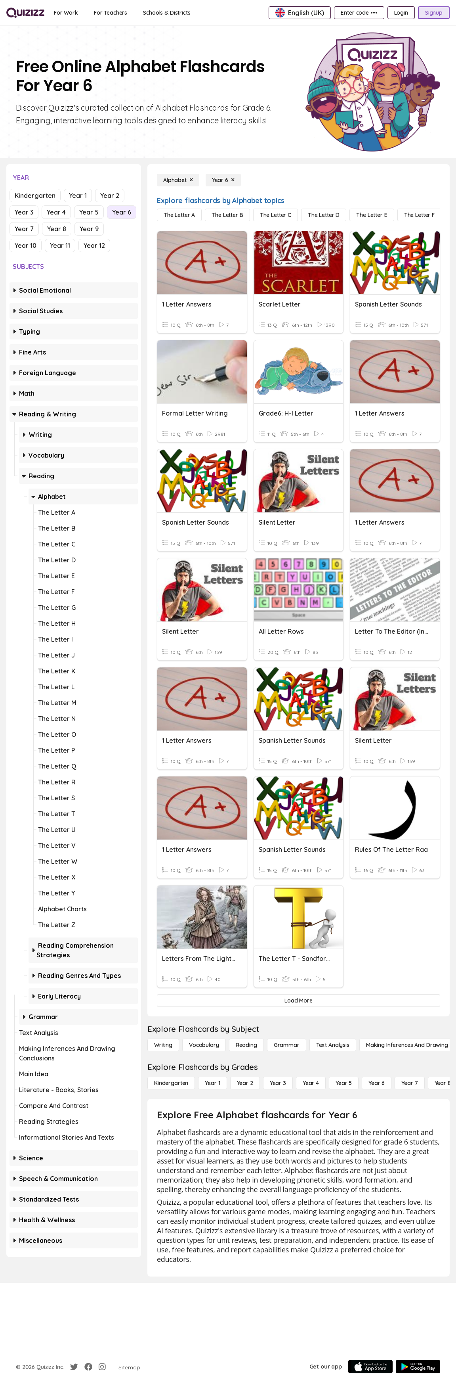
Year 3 (24, 212)
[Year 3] (278, 1083)
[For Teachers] (111, 12)
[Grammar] (286, 1045)
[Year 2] (245, 1083)
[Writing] (163, 1045)
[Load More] (298, 1000)
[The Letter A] (179, 215)
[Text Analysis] (332, 1045)
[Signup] (434, 12)
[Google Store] (418, 1366)
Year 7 (24, 229)
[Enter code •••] (359, 12)
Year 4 (56, 212)
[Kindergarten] (171, 1083)
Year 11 (60, 245)
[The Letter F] (419, 215)
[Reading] (246, 1045)
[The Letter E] (371, 215)
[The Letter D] (323, 215)
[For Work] (66, 12)
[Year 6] (223, 180)
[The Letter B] (227, 215)
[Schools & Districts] (167, 12)
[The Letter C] (275, 215)
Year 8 (56, 229)
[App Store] (370, 1366)
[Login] (401, 12)
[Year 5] (344, 1083)
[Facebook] (88, 1367)
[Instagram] (102, 1367)
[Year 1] (212, 1083)
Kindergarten (35, 195)
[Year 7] (409, 1083)
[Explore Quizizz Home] (25, 13)
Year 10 (25, 245)
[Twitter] (74, 1367)
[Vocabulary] (204, 1045)
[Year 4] (311, 1083)
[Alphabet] (178, 180)
